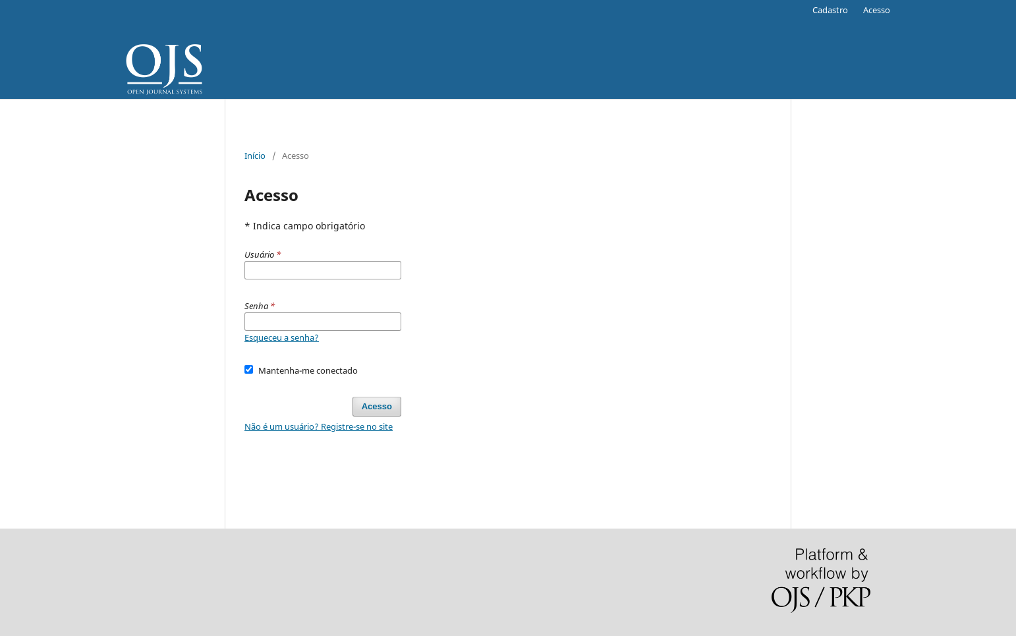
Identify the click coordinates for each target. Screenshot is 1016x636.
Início (255, 155)
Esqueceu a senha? (281, 337)
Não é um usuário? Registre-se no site (318, 426)
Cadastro (830, 10)
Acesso (876, 10)
